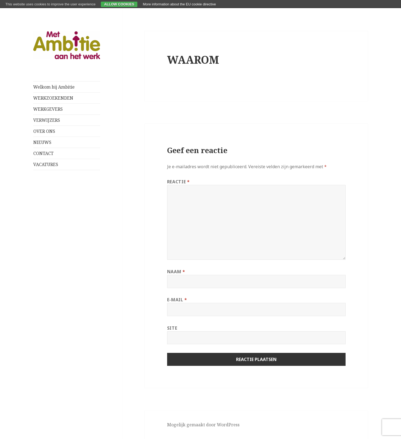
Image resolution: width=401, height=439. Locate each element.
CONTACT (43, 153)
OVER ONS (44, 131)
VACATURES (45, 164)
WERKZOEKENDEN (53, 98)
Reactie (178, 182)
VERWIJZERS (46, 120)
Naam (176, 272)
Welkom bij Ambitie (54, 87)
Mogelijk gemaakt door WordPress (203, 425)
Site (172, 328)
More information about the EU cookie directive (179, 4)
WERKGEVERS (48, 109)
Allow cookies (119, 4)
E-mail (177, 300)
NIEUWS (42, 142)
